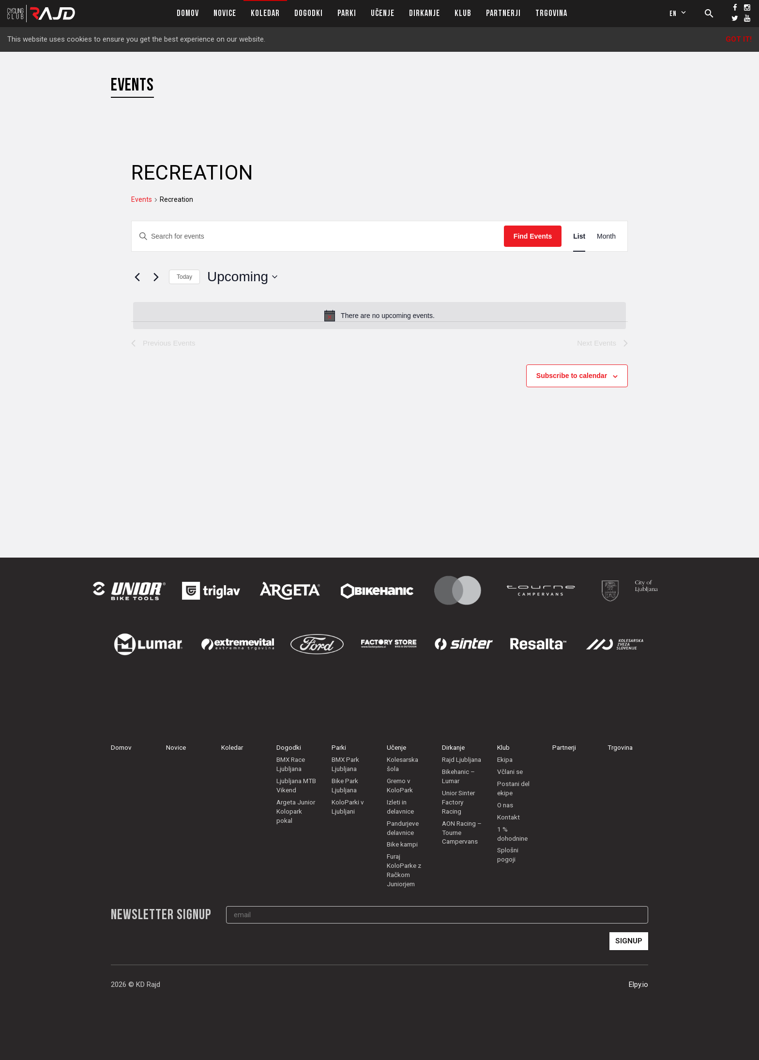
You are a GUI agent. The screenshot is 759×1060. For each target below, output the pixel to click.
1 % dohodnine (512, 833)
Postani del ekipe (513, 788)
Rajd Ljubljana (461, 759)
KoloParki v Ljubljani (348, 806)
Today (184, 276)
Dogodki (308, 13)
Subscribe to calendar (571, 375)
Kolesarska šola (402, 764)
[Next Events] (156, 277)
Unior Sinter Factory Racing (458, 802)
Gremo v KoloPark (400, 785)
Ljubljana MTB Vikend (296, 785)
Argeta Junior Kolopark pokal (295, 811)
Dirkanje (424, 13)
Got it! (739, 39)
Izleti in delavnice (400, 806)
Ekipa (505, 759)
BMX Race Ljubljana (290, 764)
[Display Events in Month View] (606, 236)
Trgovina (551, 13)
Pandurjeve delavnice (403, 827)
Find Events (533, 236)
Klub (463, 13)
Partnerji (503, 13)
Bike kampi (402, 844)
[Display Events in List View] (579, 236)
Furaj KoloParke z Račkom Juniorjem (404, 870)
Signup (628, 941)
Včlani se (510, 771)
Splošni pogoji (507, 854)
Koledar (265, 13)
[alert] (379, 315)
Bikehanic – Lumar (458, 776)
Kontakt (508, 817)
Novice (224, 13)
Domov (188, 13)
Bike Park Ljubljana (345, 785)
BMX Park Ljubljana (345, 764)
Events (141, 199)
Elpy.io (638, 984)
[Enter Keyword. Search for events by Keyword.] (318, 236)
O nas (505, 805)
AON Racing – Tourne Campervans (462, 832)
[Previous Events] (137, 277)
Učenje (383, 13)
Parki (346, 13)
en (678, 13)
